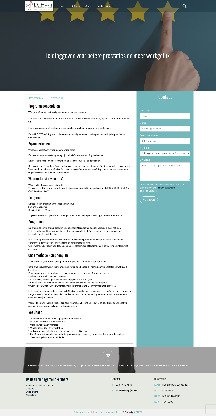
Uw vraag (145, 159)
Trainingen (74, 6)
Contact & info (105, 6)
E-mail (143, 122)
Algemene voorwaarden (107, 412)
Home (61, 6)
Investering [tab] (56, 97)
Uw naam (144, 110)
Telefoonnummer (149, 135)
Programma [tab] (36, 97)
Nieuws (88, 6)
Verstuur (149, 199)
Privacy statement (166, 187)
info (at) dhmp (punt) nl (127, 390)
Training (144, 147)
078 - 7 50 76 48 (124, 384)
